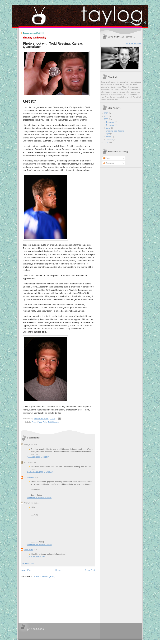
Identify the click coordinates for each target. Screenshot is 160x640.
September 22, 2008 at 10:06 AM (40, 472)
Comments (108, 163)
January (109, 140)
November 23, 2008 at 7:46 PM (39, 545)
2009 (106, 116)
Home (58, 570)
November (110, 125)
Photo (34, 422)
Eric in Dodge (29, 477)
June (108, 128)
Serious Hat (28, 550)
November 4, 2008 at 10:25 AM (39, 498)
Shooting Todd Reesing (115, 131)
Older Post (90, 570)
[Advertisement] (45, 599)
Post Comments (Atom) (44, 576)
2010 (106, 113)
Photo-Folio (42, 422)
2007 (106, 143)
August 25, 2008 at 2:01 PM (38, 457)
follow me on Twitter (133, 43)
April (108, 134)
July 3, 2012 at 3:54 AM (36, 557)
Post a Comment (27, 563)
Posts (106, 158)
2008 (106, 119)
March (109, 137)
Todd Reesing (53, 422)
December (110, 122)
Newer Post (26, 570)
